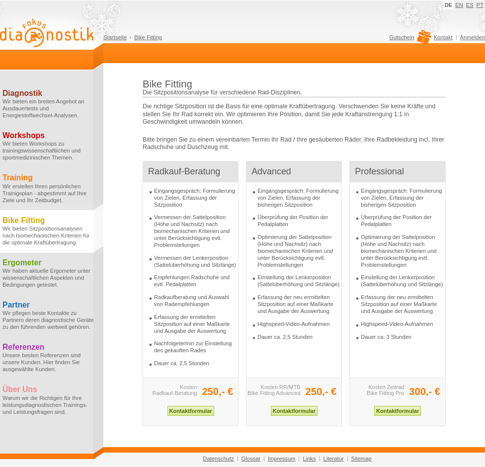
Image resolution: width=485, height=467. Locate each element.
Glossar (251, 459)
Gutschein (408, 40)
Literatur (333, 459)
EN (459, 5)
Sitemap (361, 459)
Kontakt (443, 37)
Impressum (281, 459)
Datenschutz (218, 459)
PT (480, 5)
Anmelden (472, 37)
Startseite (115, 37)
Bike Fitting (148, 37)
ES (470, 5)
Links (309, 459)
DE (449, 5)
